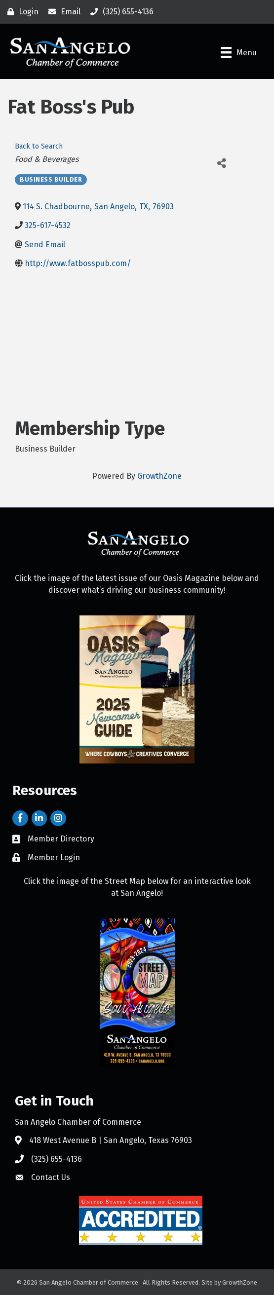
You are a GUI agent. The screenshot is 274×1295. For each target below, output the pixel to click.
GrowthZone (159, 476)
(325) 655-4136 (56, 1159)
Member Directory (61, 838)
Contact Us (50, 1177)
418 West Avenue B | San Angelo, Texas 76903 (110, 1140)
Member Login (54, 857)
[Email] (61, 12)
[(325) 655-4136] (119, 12)
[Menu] (239, 52)
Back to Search (39, 146)
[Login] (20, 12)
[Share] (221, 163)
